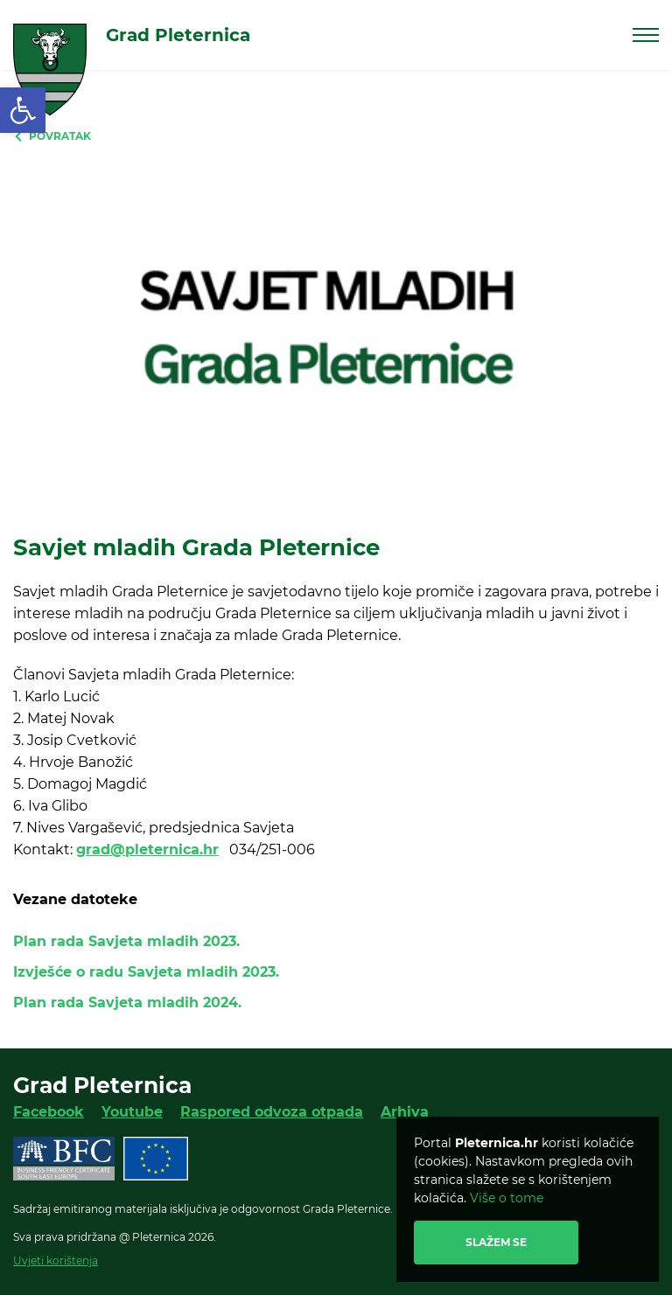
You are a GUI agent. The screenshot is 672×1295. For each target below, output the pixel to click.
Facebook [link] (48, 1112)
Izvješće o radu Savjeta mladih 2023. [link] (146, 972)
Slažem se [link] (496, 1242)
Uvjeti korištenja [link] (55, 1260)
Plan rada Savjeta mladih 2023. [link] (126, 941)
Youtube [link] (132, 1112)
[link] (23, 110)
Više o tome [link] (506, 1198)
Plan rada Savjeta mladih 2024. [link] (127, 1002)
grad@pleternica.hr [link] (147, 849)
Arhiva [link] (405, 1112)
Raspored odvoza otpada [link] (271, 1112)
